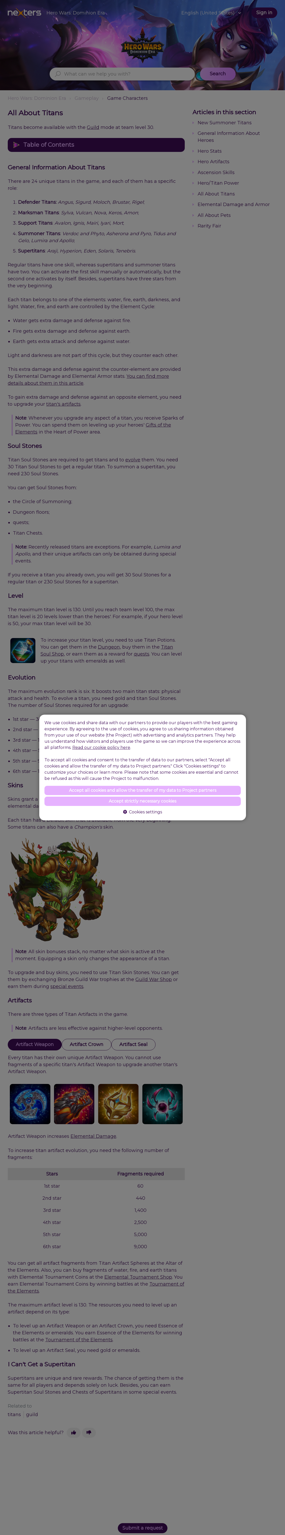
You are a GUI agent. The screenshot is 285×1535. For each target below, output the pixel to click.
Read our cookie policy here (101, 747)
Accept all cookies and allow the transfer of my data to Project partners (142, 790)
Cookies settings (142, 812)
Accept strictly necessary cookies (142, 801)
